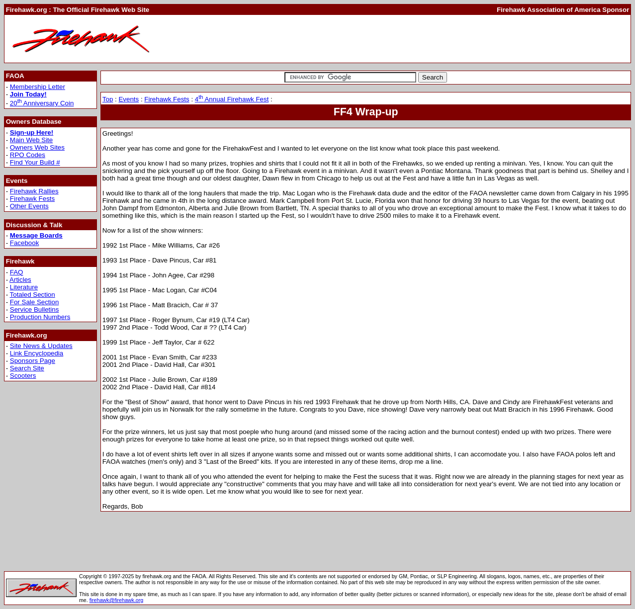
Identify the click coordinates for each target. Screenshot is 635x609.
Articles (20, 279)
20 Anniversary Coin (42, 103)
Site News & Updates (41, 345)
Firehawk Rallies (34, 191)
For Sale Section (34, 302)
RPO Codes (27, 155)
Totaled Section (32, 294)
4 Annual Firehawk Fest (232, 99)
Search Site (27, 368)
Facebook (24, 243)
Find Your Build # (35, 162)
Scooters (23, 375)
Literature (24, 287)
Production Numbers (40, 317)
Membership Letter (37, 86)
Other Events (29, 206)
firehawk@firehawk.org (117, 600)
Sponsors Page (32, 360)
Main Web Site (31, 140)
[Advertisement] (448, 38)
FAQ (16, 272)
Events (128, 99)
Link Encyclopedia (36, 353)
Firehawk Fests (32, 198)
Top (107, 99)
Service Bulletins (34, 309)
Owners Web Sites (37, 147)
